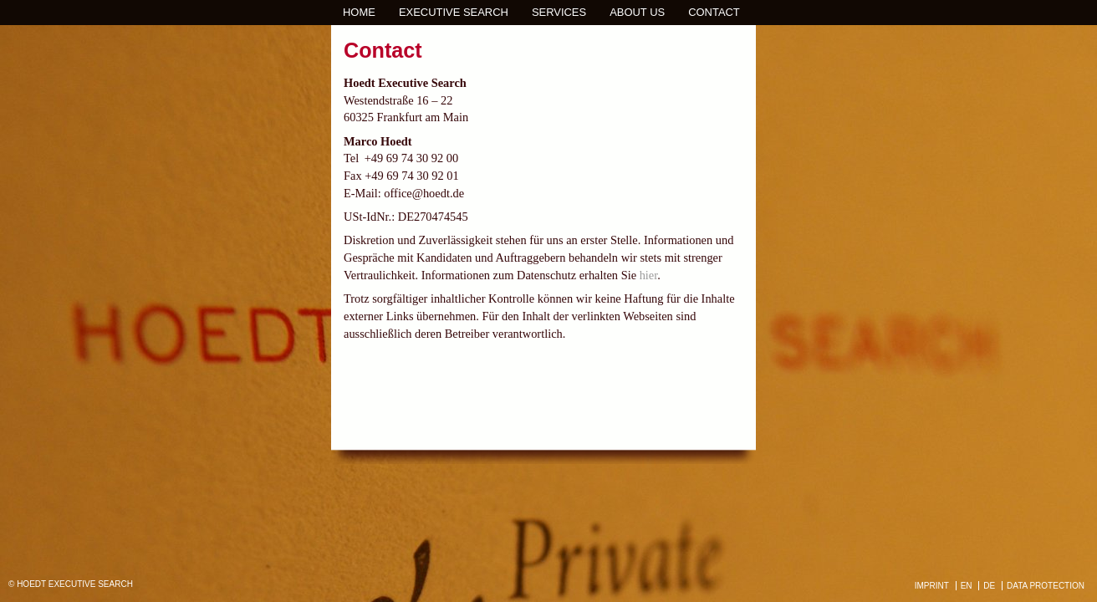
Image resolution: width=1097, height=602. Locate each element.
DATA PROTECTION (1045, 585)
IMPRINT (932, 585)
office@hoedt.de (424, 193)
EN (966, 585)
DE (989, 585)
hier (649, 275)
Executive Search (453, 12)
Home (359, 12)
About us (637, 12)
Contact (714, 12)
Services (559, 12)
